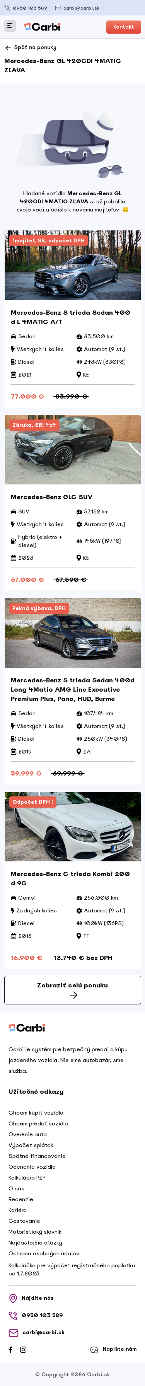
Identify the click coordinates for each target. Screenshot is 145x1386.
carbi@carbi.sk (77, 8)
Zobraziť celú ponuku (72, 990)
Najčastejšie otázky (35, 1242)
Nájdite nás (31, 1299)
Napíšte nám (113, 1350)
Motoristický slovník (35, 1231)
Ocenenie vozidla (32, 1166)
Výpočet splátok (31, 1145)
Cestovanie (24, 1220)
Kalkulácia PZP (27, 1177)
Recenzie (21, 1199)
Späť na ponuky (30, 48)
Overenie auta (28, 1134)
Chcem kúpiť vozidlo (36, 1112)
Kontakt (123, 27)
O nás (16, 1188)
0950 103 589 (25, 8)
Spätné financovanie (37, 1155)
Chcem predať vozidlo (38, 1123)
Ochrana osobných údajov (44, 1253)
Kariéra (18, 1210)
